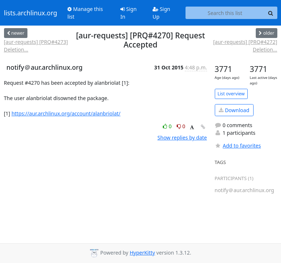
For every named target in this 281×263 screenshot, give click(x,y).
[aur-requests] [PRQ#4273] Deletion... (36, 45)
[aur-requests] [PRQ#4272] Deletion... (245, 45)
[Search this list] (225, 13)
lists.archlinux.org (30, 12)
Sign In (128, 12)
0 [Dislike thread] (181, 126)
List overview (231, 94)
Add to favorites (238, 145)
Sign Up (161, 12)
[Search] (270, 13)
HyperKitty (142, 252)
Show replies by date (182, 137)
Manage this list (85, 12)
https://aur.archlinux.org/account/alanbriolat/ (65, 113)
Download (234, 110)
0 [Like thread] (168, 126)
